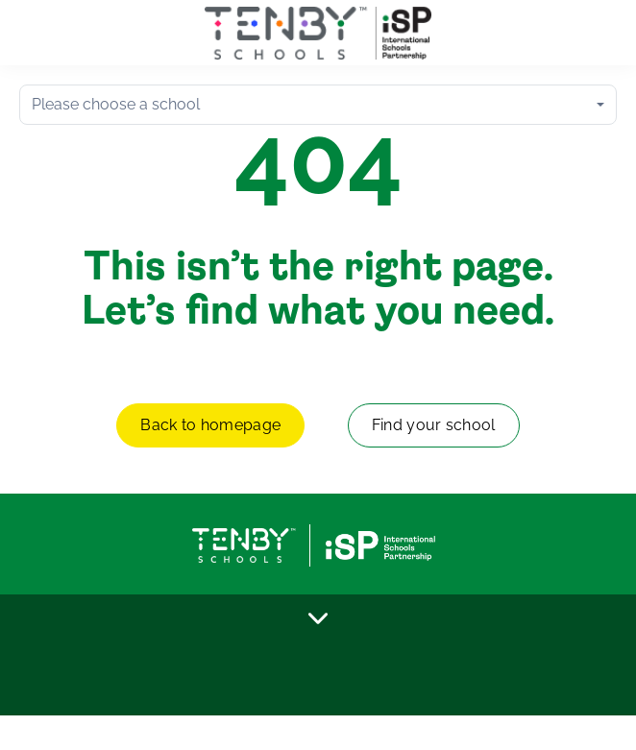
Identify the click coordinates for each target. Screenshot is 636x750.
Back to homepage (210, 425)
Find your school (434, 425)
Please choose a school (116, 104)
